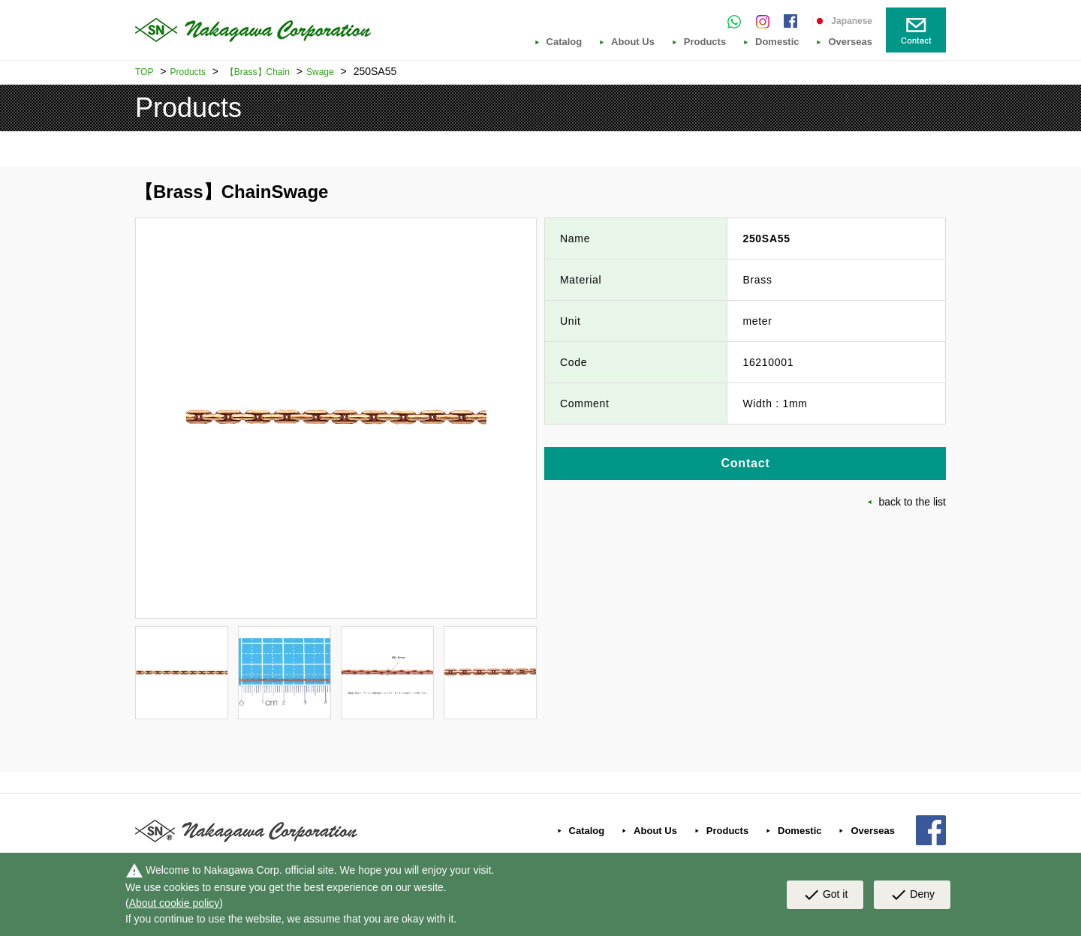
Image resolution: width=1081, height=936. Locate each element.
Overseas (850, 42)
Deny (912, 895)
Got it (825, 895)
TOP (144, 72)
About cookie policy (174, 903)
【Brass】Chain (257, 72)
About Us (633, 42)
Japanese (851, 21)
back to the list (913, 502)
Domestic (777, 42)
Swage (320, 72)
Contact (745, 463)
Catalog (565, 42)
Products (705, 42)
